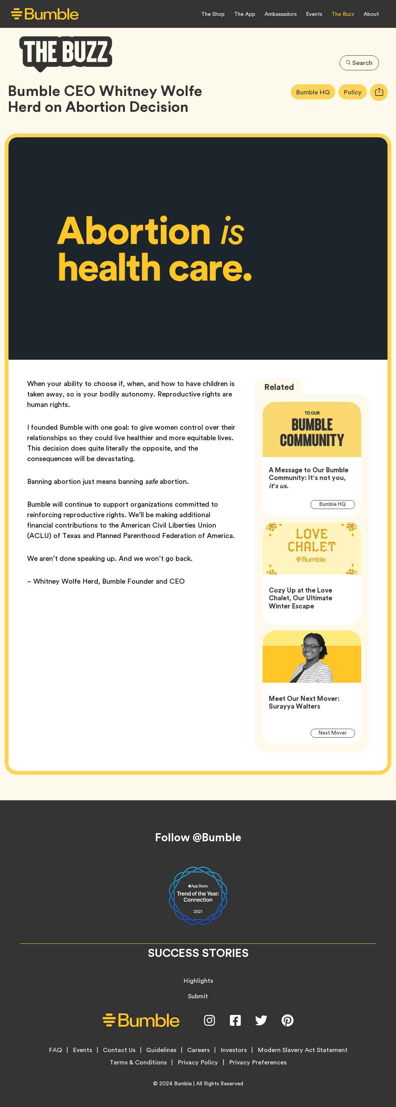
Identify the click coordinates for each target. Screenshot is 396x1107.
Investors (233, 1050)
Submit (198, 996)
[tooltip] (379, 92)
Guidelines (161, 1050)
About (371, 14)
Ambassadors (281, 14)
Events (314, 14)
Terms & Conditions (138, 1062)
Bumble (183, 1083)
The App (244, 14)
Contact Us (119, 1050)
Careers (198, 1050)
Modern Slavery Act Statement (303, 1050)
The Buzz (342, 14)
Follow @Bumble (198, 837)
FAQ (55, 1050)
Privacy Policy (198, 1062)
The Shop (213, 14)
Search (359, 62)
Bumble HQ (315, 92)
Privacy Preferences (258, 1062)
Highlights (198, 980)
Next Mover (337, 733)
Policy (355, 92)
